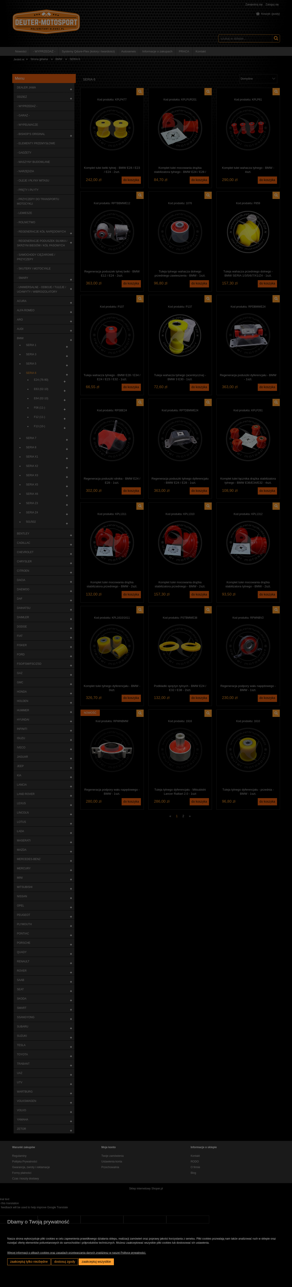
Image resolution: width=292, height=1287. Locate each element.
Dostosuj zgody (64, 1261)
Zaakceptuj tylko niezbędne (29, 1261)
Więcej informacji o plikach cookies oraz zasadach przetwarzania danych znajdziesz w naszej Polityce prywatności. (76, 1252)
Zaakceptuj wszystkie (96, 1261)
